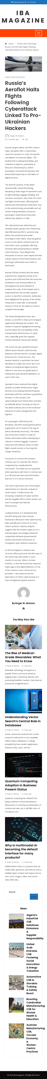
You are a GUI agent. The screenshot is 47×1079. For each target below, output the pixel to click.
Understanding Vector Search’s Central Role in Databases (23, 721)
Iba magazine (23, 17)
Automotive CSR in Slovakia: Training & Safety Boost (33, 985)
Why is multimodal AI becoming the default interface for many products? (21, 851)
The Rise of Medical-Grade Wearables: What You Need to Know (23, 657)
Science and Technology (15, 77)
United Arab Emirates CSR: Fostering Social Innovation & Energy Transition (33, 958)
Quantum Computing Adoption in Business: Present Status (21, 785)
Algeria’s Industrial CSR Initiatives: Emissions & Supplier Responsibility (35, 926)
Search (12, 892)
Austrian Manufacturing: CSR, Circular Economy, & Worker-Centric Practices (35, 1038)
